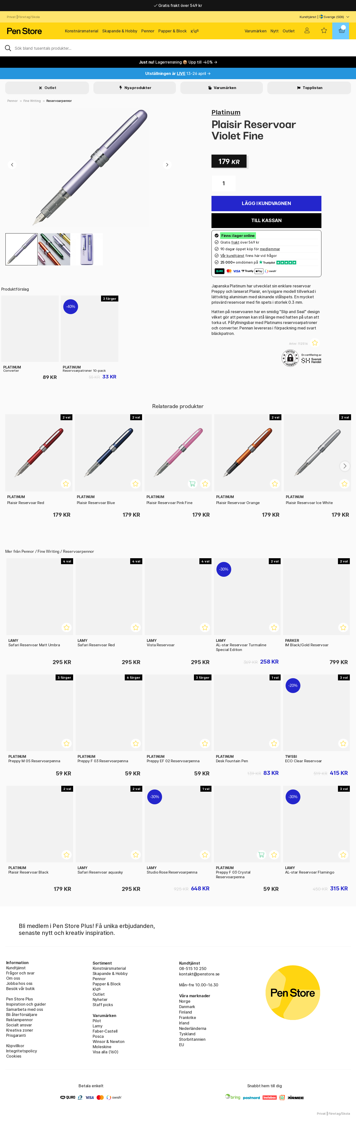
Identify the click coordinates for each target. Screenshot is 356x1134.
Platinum (226, 112)
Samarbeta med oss (24, 1009)
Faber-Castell (105, 1031)
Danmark (187, 1006)
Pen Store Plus (19, 998)
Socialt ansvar (19, 1024)
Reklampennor (19, 1019)
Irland (184, 1022)
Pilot (97, 1020)
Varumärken (256, 30)
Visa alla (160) (105, 1051)
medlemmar (270, 249)
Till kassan (266, 220)
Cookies (13, 1056)
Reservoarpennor (59, 101)
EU (181, 1044)
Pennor (147, 30)
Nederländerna (193, 1028)
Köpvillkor (15, 1045)
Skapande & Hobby (119, 30)
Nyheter (100, 999)
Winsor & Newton (109, 1041)
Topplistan (312, 87)
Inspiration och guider (26, 1004)
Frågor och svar (20, 973)
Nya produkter (137, 87)
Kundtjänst (308, 17)
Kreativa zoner (19, 1030)
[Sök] (178, 47)
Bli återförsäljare (21, 1014)
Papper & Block (172, 30)
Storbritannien (192, 1039)
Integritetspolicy (21, 1050)
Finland (185, 1012)
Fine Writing (32, 101)
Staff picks (103, 1004)
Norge (184, 1001)
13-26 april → (178, 73)
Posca (98, 1036)
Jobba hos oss (19, 983)
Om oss (13, 978)
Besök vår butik (20, 988)
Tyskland (187, 1033)
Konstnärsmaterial (81, 30)
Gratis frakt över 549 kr (178, 5)
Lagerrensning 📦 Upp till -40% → (178, 62)
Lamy (98, 1025)
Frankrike (187, 1017)
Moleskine (102, 1046)
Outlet (289, 30)
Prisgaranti (16, 1035)
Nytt (275, 30)
